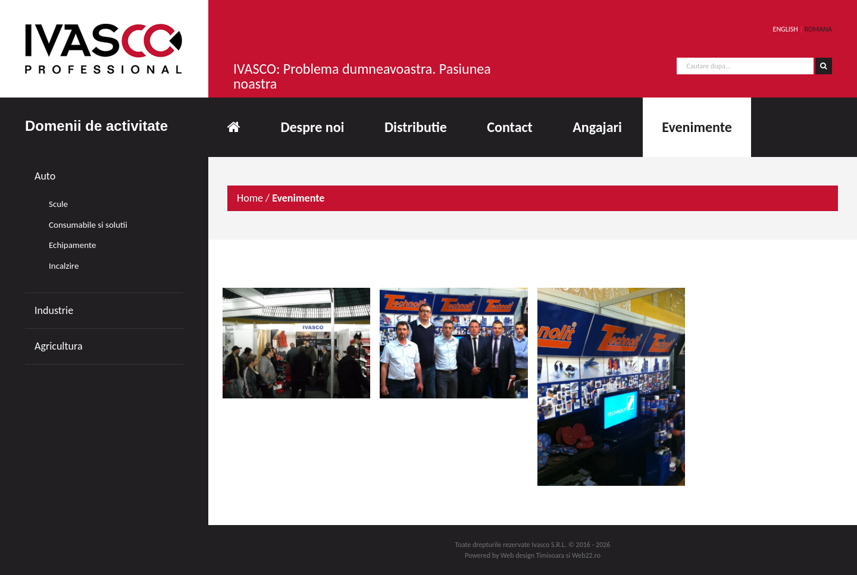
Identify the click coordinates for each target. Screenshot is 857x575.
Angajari (597, 127)
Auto (45, 176)
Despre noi (312, 127)
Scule (58, 204)
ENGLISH (785, 29)
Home (250, 198)
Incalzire (64, 265)
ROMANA (818, 29)
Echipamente (72, 245)
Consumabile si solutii (88, 224)
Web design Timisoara (532, 555)
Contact (510, 127)
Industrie (54, 310)
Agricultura (59, 346)
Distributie (415, 127)
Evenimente (696, 127)
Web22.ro (586, 555)
